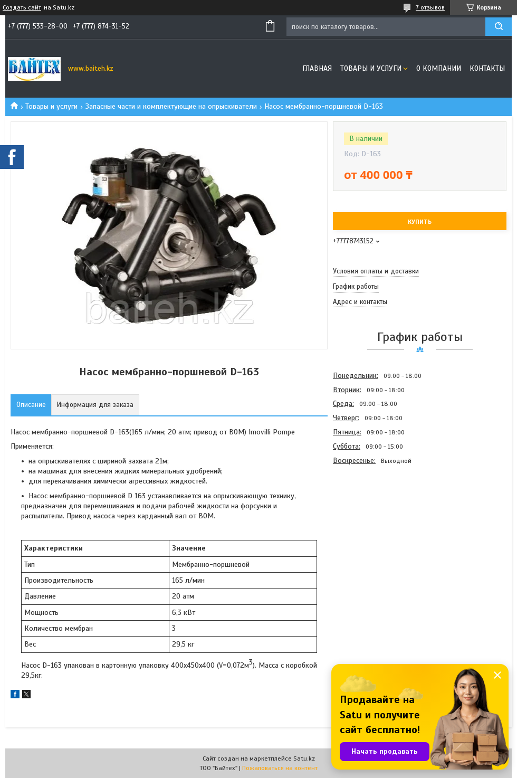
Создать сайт (22, 7)
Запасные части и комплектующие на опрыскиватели (171, 106)
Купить (420, 221)
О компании (438, 68)
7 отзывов (430, 7)
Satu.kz (304, 758)
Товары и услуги (370, 68)
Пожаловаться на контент (280, 768)
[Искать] (498, 26)
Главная (317, 68)
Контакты (487, 68)
